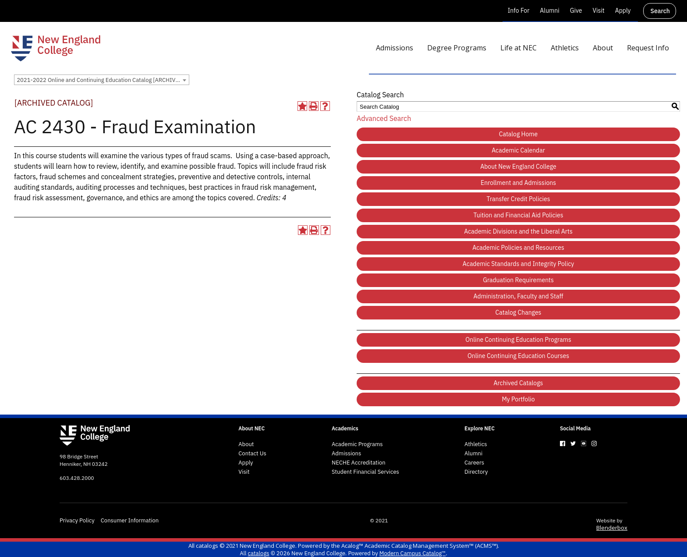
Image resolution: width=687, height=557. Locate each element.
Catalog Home (518, 134)
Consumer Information (130, 520)
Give (576, 10)
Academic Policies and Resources (518, 248)
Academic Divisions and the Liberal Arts (518, 231)
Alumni (549, 10)
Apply (623, 10)
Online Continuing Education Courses (518, 356)
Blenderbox (611, 527)
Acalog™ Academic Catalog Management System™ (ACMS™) (419, 546)
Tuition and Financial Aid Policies (518, 215)
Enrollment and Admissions (518, 183)
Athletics (475, 444)
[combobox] (101, 80)
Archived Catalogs (518, 383)
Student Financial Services (365, 471)
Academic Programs (357, 444)
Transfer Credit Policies (518, 199)
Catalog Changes (519, 312)
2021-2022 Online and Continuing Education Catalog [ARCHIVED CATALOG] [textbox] (103, 80)
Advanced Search (384, 118)
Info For (519, 10)
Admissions (346, 453)
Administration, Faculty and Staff (518, 296)
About (246, 444)
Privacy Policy (77, 520)
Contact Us (252, 453)
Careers (474, 462)
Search (660, 10)
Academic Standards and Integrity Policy (518, 264)
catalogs (207, 546)
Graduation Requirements (518, 280)
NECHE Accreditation (359, 462)
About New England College (518, 166)
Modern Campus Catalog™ (412, 553)
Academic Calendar (518, 150)
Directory (476, 471)
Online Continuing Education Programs (518, 340)
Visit (598, 10)
